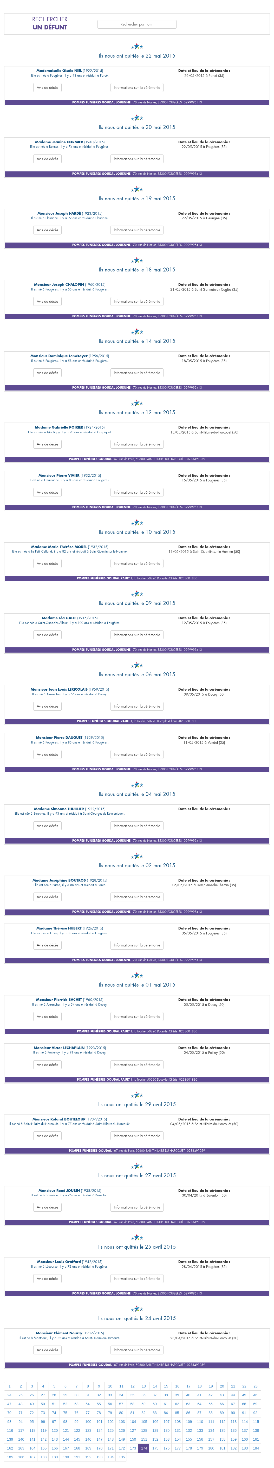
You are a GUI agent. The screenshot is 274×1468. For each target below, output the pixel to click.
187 (32, 1457)
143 (55, 1439)
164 (32, 1448)
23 (255, 1386)
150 (133, 1439)
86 (188, 1413)
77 (88, 1413)
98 (65, 1422)
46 (255, 1395)
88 (210, 1413)
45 (244, 1395)
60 (155, 1404)
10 (110, 1386)
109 (189, 1422)
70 (9, 1413)
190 (66, 1457)
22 (244, 1386)
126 (122, 1430)
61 (166, 1404)
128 (144, 1430)
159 (234, 1439)
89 (222, 1413)
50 (43, 1404)
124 (99, 1430)
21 (233, 1386)
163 (21, 1448)
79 (110, 1413)
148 (111, 1439)
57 (121, 1404)
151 (144, 1439)
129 (155, 1430)
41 (199, 1395)
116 (10, 1430)
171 (111, 1448)
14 (155, 1386)
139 (10, 1439)
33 (110, 1395)
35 (132, 1395)
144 (66, 1439)
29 (65, 1395)
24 (9, 1395)
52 (65, 1404)
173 (133, 1448)
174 (144, 1448)
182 (234, 1448)
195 (122, 1457)
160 (245, 1439)
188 (44, 1457)
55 (99, 1404)
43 (222, 1395)
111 (211, 1422)
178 (189, 1448)
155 (189, 1439)
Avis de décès (47, 87)
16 (177, 1386)
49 (32, 1404)
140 (21, 1439)
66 (222, 1404)
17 (188, 1386)
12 (133, 1386)
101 (99, 1422)
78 (99, 1413)
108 (178, 1422)
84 (166, 1413)
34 (121, 1395)
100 (88, 1422)
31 (88, 1395)
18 (200, 1386)
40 (188, 1395)
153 (166, 1439)
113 (234, 1422)
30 (76, 1395)
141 (32, 1439)
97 (54, 1422)
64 (199, 1404)
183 (245, 1448)
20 (222, 1386)
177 (178, 1448)
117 (21, 1430)
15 (166, 1386)
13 (144, 1386)
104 (133, 1422)
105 (144, 1422)
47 (9, 1404)
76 (76, 1413)
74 (54, 1413)
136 (234, 1430)
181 (222, 1448)
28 (54, 1395)
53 (76, 1404)
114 (245, 1422)
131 (178, 1430)
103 (122, 1422)
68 (244, 1404)
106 (155, 1422)
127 (133, 1430)
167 (66, 1448)
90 (233, 1413)
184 (256, 1448)
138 (256, 1430)
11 (121, 1386)
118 (32, 1430)
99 (76, 1422)
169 (88, 1448)
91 (244, 1413)
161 (256, 1439)
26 (32, 1395)
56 (110, 1404)
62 (177, 1404)
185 (10, 1457)
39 (177, 1395)
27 (43, 1395)
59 (143, 1404)
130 (166, 1430)
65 (210, 1404)
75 (65, 1413)
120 (55, 1430)
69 (255, 1404)
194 (111, 1457)
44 (233, 1395)
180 (211, 1448)
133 (200, 1430)
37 (155, 1395)
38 (166, 1395)
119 (44, 1430)
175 (155, 1448)
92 (255, 1413)
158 (222, 1439)
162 (10, 1448)
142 (44, 1439)
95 (32, 1422)
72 (32, 1413)
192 (88, 1457)
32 (99, 1395)
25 (20, 1395)
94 (20, 1422)
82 (143, 1413)
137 (245, 1430)
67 (233, 1404)
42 (210, 1395)
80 (121, 1413)
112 (222, 1422)
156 (200, 1439)
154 (178, 1439)
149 (122, 1439)
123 (88, 1430)
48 (20, 1404)
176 (166, 1448)
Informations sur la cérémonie (137, 87)
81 (132, 1413)
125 (111, 1430)
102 (111, 1422)
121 (66, 1430)
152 (155, 1439)
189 (55, 1457)
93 (9, 1422)
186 (21, 1457)
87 (199, 1413)
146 (88, 1439)
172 (122, 1448)
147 (99, 1439)
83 (155, 1413)
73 (43, 1413)
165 (44, 1448)
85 (177, 1413)
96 (43, 1422)
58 (132, 1404)
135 (222, 1430)
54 (88, 1404)
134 (211, 1430)
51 (54, 1404)
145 (77, 1439)
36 (143, 1395)
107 (166, 1422)
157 (211, 1439)
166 (55, 1448)
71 (20, 1413)
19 (211, 1386)
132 (189, 1430)
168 (77, 1448)
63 (188, 1404)
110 (200, 1422)
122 (77, 1430)
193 (99, 1457)
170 (99, 1448)
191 (77, 1457)
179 (200, 1448)
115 (256, 1422)
